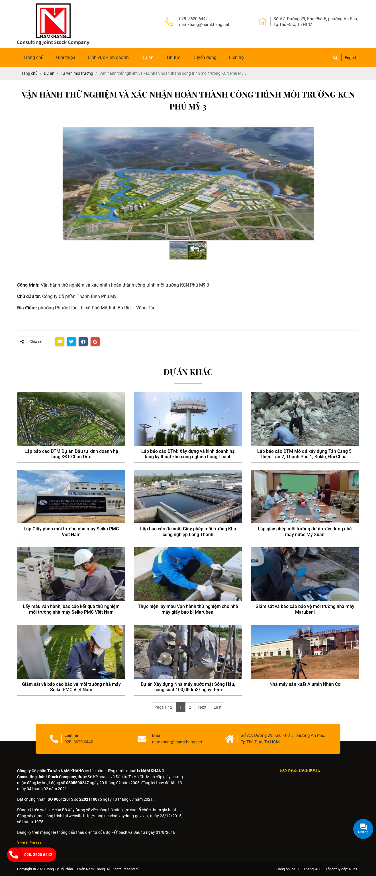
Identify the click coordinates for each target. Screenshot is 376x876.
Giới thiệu (65, 57)
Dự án (147, 57)
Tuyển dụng (204, 57)
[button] (353, 131)
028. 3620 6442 (38, 854)
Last (218, 707)
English (351, 57)
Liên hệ (236, 57)
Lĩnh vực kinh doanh (108, 57)
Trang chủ (33, 57)
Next (202, 707)
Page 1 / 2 (163, 707)
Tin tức (173, 57)
